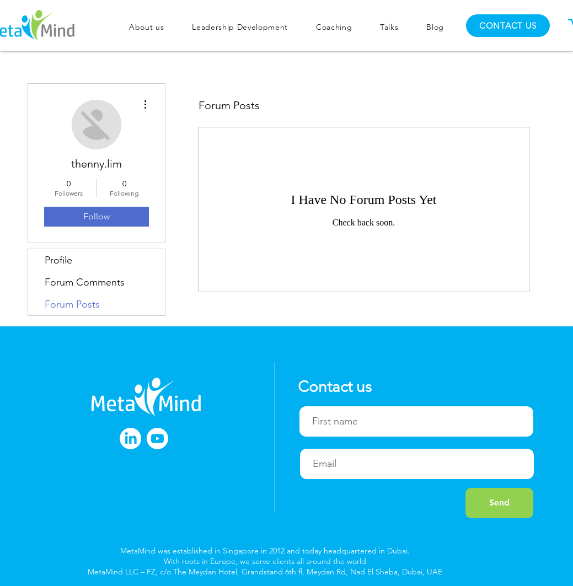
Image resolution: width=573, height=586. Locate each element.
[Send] (499, 503)
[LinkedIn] (130, 438)
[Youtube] (157, 438)
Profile (58, 260)
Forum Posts (72, 304)
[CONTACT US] (508, 25)
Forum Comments (85, 282)
